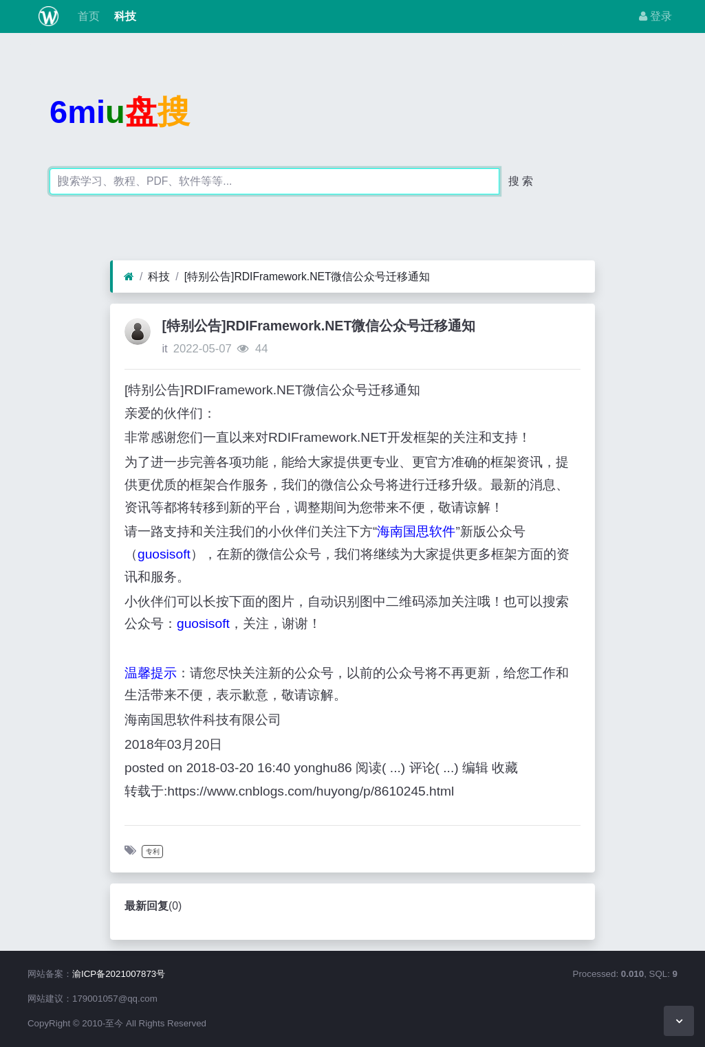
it (164, 348)
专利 (153, 851)
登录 (655, 16)
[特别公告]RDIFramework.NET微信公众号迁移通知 (307, 276)
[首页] (129, 277)
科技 (123, 16)
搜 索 (520, 181)
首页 (87, 16)
